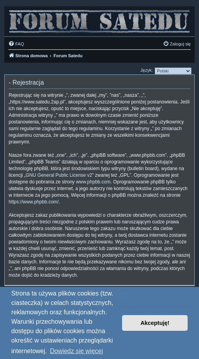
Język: (147, 70)
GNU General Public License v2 (59, 175)
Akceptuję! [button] (155, 323)
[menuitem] (16, 44)
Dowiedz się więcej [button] (76, 351)
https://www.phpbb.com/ (33, 202)
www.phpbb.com (93, 182)
